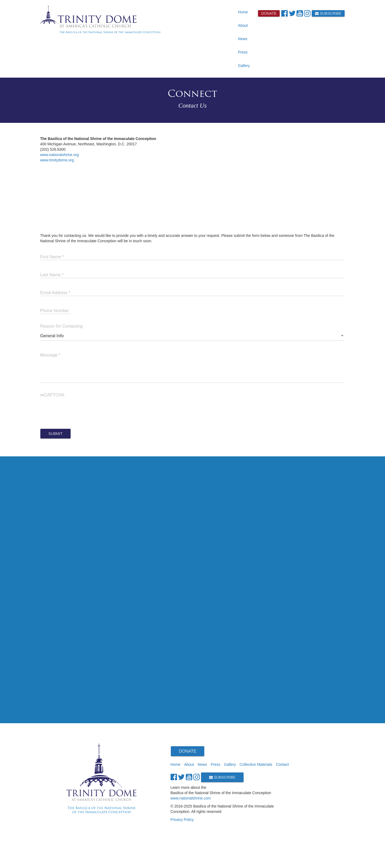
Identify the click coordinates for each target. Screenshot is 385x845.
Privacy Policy (182, 819)
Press (243, 52)
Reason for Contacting (61, 326)
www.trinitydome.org (57, 160)
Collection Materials (256, 764)
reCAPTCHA (52, 395)
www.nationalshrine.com (191, 798)
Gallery (244, 65)
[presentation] (80, 409)
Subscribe (328, 13)
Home (243, 12)
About (243, 25)
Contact (282, 764)
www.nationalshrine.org (59, 155)
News (242, 39)
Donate (268, 13)
